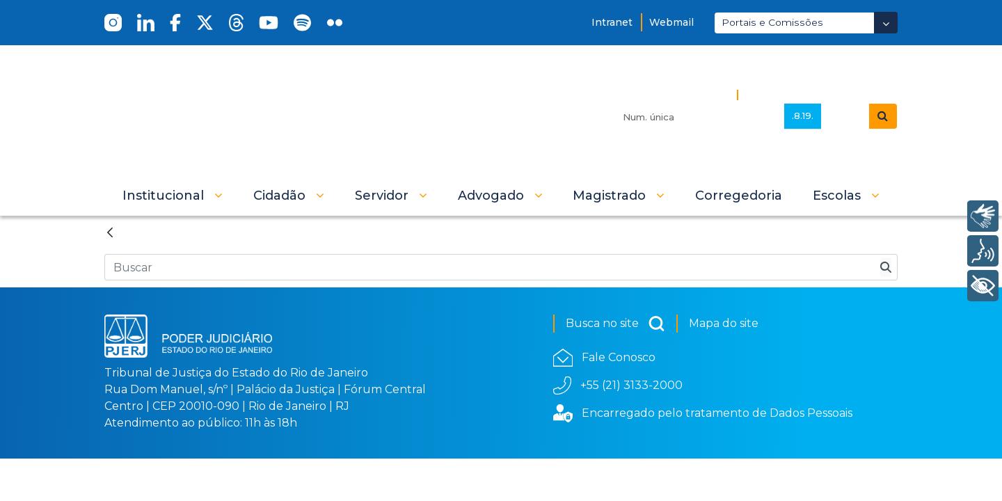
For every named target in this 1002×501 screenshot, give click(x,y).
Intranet (612, 22)
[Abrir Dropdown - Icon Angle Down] (886, 22)
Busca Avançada (791, 94)
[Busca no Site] (489, 267)
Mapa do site (723, 323)
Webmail (671, 22)
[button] (172, 195)
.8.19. (802, 115)
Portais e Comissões (772, 22)
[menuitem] (738, 195)
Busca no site (615, 324)
